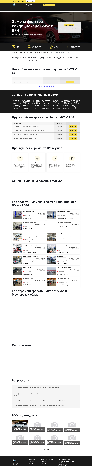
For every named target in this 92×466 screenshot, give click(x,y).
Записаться (70, 82)
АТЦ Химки (55, 100)
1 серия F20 (43, 461)
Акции (68, 8)
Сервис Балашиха (61, 233)
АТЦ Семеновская (46, 100)
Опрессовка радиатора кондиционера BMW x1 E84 (25, 134)
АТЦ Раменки (65, 105)
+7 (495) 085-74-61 (46, 103)
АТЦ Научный (16, 105)
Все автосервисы (69, 25)
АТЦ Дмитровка (16, 100)
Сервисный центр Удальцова (30, 256)
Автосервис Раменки (28, 278)
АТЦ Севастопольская (75, 100)
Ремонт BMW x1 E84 (24, 52)
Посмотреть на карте (49, 4)
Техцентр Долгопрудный (63, 211)
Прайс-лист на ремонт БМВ (64, 459)
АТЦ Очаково (36, 105)
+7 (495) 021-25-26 (75, 108)
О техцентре (32, 461)
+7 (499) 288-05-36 (17, 108)
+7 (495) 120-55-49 (56, 108)
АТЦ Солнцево (46, 105)
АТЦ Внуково (55, 105)
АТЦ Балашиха (66, 100)
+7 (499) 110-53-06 (17, 103)
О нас (62, 8)
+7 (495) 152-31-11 (36, 108)
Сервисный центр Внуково (64, 267)
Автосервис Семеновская (64, 222)
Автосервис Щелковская (29, 222)
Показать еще (46, 449)
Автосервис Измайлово (63, 278)
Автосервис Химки (28, 233)
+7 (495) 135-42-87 (65, 108)
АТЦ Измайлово (75, 105)
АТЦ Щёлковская (36, 100)
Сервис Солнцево (27, 267)
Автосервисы (77, 8)
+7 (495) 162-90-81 (36, 103)
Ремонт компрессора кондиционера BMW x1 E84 (25, 138)
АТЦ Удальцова (26, 105)
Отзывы (56, 8)
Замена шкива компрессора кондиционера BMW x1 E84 (27, 126)
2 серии (43, 465)
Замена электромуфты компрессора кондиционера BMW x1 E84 (29, 130)
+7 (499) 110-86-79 (26, 108)
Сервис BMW (15, 8)
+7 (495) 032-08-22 (26, 103)
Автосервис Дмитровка (29, 211)
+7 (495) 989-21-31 (56, 103)
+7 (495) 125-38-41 (46, 108)
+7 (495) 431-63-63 (65, 103)
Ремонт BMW (15, 52)
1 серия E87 (43, 463)
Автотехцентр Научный (63, 245)
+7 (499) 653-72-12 (75, 103)
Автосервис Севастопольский (31, 245)
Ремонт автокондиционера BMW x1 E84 (39, 52)
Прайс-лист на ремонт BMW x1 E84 (46, 86)
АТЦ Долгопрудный (26, 100)
